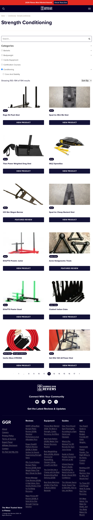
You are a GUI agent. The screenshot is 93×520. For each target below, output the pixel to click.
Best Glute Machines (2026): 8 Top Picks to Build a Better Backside (51, 486)
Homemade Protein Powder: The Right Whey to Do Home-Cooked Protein (84, 455)
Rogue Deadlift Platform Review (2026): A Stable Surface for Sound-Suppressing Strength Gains (33, 451)
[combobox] (15, 39)
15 (64, 373)
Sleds (5, 110)
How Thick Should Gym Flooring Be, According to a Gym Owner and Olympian (69, 431)
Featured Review (23, 219)
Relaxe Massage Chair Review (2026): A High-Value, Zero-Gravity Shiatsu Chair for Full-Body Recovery (33, 484)
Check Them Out (61, 2)
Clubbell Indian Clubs (58, 309)
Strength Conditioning (23, 15)
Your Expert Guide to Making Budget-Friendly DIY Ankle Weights (83, 434)
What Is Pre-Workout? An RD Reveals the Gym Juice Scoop (68, 445)
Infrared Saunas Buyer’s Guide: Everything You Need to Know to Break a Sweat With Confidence (69, 471)
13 (54, 373)
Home (3, 15)
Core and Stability (11, 74)
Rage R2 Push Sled (11, 115)
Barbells (5, 50)
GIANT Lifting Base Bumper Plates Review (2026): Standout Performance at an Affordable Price (32, 433)
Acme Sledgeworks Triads (60, 260)
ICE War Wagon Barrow (13, 212)
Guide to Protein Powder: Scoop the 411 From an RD (69, 457)
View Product (23, 122)
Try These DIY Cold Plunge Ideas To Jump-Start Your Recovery (84, 488)
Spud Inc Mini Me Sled (58, 115)
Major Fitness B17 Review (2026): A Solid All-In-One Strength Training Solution (32, 501)
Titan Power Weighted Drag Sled (17, 163)
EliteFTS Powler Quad (12, 309)
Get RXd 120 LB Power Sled (61, 358)
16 (69, 373)
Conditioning (12, 15)
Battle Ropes (7, 353)
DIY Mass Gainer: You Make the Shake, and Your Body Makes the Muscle (83, 506)
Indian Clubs (53, 256)
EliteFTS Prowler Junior (13, 260)
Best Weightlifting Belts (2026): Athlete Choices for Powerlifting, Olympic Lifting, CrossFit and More (51, 458)
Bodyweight (7, 55)
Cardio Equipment (9, 60)
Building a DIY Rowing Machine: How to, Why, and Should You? (84, 473)
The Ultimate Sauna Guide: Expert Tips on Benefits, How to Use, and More (69, 486)
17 (74, 373)
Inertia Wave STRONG (12, 358)
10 (39, 373)
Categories (46, 45)
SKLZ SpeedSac (56, 163)
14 (59, 373)
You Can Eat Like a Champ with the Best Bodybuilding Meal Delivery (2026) (51, 473)
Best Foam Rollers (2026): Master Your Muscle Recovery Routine (51, 443)
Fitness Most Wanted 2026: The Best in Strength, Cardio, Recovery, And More (51, 430)
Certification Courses (11, 64)
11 (44, 373)
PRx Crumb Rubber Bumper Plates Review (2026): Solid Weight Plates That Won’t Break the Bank (33, 467)
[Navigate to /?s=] (3, 8)
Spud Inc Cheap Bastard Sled (61, 212)
